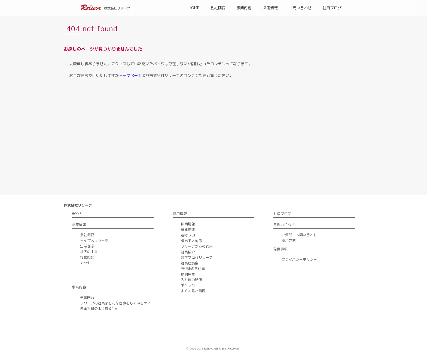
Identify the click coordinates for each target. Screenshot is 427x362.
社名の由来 (89, 251)
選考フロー (190, 235)
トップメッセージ (94, 240)
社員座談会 (190, 263)
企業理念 (87, 246)
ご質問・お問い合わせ (299, 234)
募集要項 (188, 229)
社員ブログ (331, 7)
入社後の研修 (191, 279)
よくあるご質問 (193, 290)
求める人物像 (191, 240)
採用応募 (289, 240)
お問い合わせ (300, 7)
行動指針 (87, 257)
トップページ (130, 75)
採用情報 (270, 7)
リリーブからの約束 (197, 246)
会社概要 (217, 7)
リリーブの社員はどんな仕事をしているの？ (115, 303)
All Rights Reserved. (227, 348)
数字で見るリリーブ (197, 257)
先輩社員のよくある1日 (99, 308)
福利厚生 (188, 274)
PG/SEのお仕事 (193, 268)
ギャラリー (190, 285)
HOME (194, 7)
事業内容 (244, 7)
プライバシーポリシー (299, 259)
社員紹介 (188, 251)
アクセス (87, 262)
